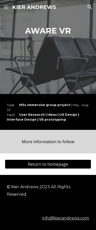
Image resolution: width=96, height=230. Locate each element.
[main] (48, 30)
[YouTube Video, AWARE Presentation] (48, 64)
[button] (6, 7)
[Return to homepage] (48, 164)
